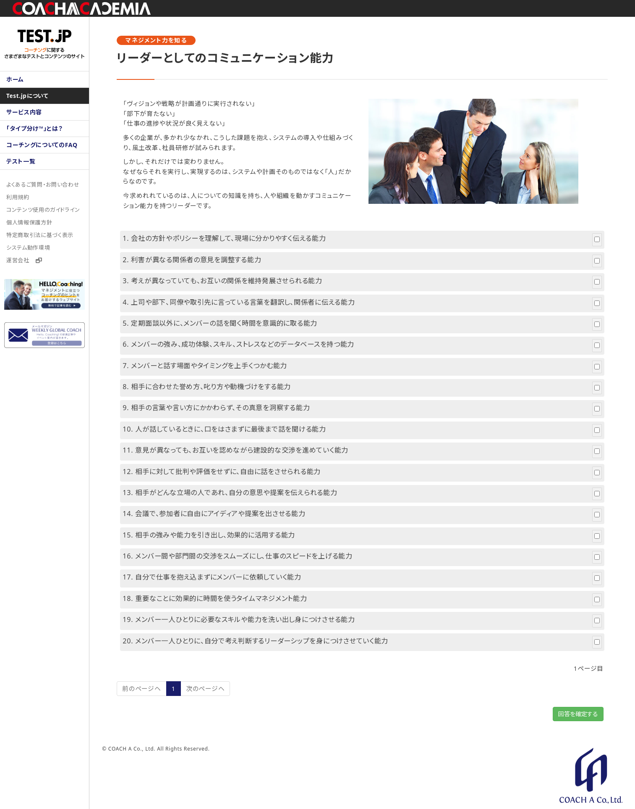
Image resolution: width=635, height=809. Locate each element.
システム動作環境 (28, 247)
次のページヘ (216, 693)
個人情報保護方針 (29, 222)
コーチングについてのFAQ (42, 145)
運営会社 (24, 260)
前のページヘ (152, 693)
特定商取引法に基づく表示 (40, 235)
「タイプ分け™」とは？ (34, 128)
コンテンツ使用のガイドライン (43, 209)
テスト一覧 (21, 161)
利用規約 (17, 197)
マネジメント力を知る (167, 40)
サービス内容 (24, 112)
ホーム (15, 79)
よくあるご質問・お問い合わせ (43, 184)
